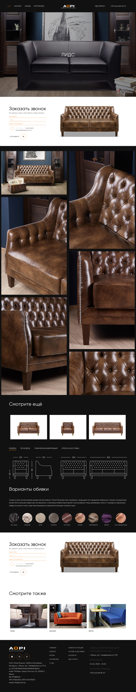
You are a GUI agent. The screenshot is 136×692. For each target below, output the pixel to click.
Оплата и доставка (77, 651)
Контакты (72, 655)
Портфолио (39, 6)
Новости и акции (76, 648)
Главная (52, 648)
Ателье (28, 6)
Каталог (18, 6)
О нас (51, 663)
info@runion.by (20, 683)
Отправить (18, 137)
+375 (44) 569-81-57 (118, 6)
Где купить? (100, 6)
